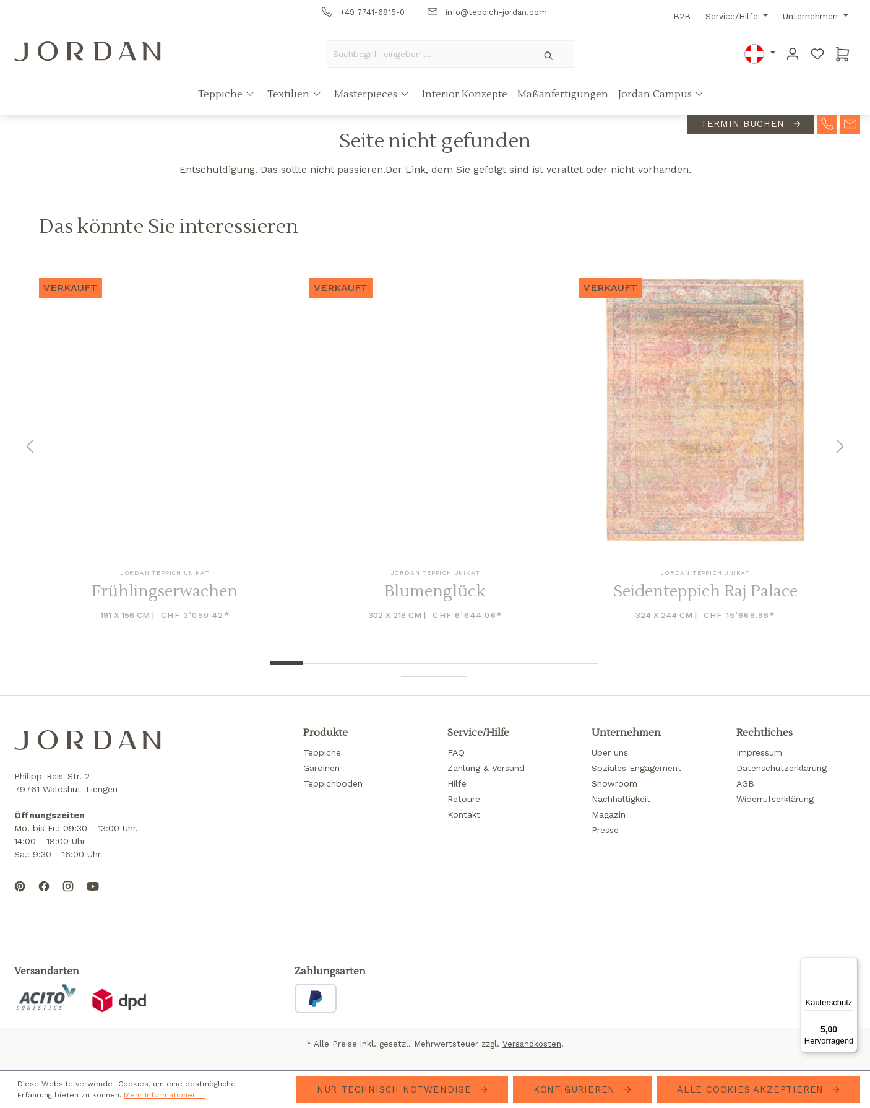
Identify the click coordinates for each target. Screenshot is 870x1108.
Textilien (289, 95)
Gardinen (321, 768)
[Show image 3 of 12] (351, 663)
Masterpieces (367, 95)
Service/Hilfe (733, 16)
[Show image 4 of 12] (384, 663)
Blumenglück (434, 591)
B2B (682, 16)
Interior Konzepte (464, 95)
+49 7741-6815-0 (363, 12)
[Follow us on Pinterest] (19, 896)
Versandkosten (531, 1044)
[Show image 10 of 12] (581, 663)
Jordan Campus (656, 95)
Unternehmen (812, 16)
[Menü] (850, 964)
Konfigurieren (576, 1089)
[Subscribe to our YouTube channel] (93, 896)
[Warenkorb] (843, 54)
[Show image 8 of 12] (515, 663)
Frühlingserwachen (165, 591)
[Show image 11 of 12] (417, 676)
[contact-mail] (850, 124)
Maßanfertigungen (562, 95)
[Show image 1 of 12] (286, 663)
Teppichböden (333, 783)
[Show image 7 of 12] (483, 663)
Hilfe (457, 783)
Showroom (614, 783)
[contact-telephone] (827, 124)
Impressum (759, 752)
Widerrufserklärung (775, 799)
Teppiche (221, 95)
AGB (745, 783)
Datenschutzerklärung (781, 768)
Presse (605, 830)
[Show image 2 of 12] (319, 663)
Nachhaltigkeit (621, 799)
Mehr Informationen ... (164, 1095)
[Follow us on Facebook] (44, 896)
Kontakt (463, 814)
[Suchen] (549, 54)
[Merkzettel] (817, 54)
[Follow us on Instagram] (68, 896)
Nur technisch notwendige (396, 1089)
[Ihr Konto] (792, 54)
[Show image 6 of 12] (450, 663)
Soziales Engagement (636, 768)
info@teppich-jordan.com (487, 12)
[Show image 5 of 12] (417, 663)
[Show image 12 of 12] (450, 676)
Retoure (463, 799)
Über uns (610, 752)
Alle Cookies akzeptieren (752, 1089)
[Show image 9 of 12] (548, 663)
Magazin (609, 814)
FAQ (456, 752)
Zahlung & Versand (486, 768)
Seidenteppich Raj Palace (705, 591)
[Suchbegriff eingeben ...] (426, 54)
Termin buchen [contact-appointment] (744, 124)
